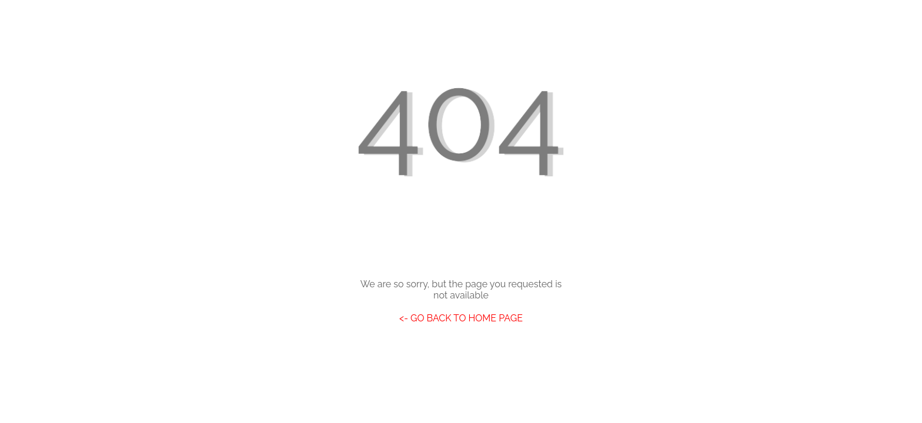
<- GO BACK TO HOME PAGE (461, 318)
